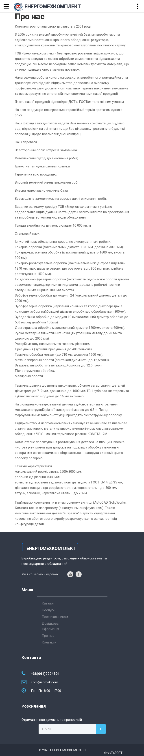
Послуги (48, 610)
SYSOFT (116, 753)
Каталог (48, 603)
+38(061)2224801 (45, 674)
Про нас (48, 636)
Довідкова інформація (50, 626)
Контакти (49, 642)
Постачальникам (55, 617)
